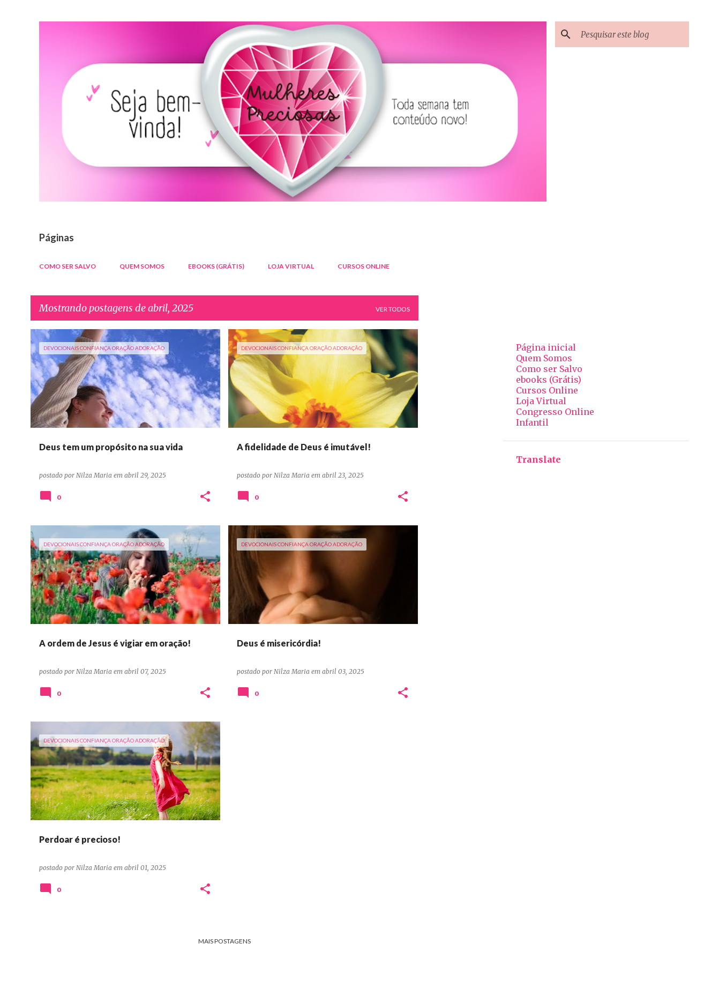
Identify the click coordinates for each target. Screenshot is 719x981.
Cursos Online (364, 266)
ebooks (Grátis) (216, 266)
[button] (205, 497)
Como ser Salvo (67, 266)
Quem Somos (141, 266)
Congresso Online (555, 411)
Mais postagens (224, 941)
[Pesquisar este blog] (632, 34)
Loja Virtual (291, 266)
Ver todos (393, 309)
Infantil (532, 422)
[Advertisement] (460, 490)
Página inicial (546, 347)
